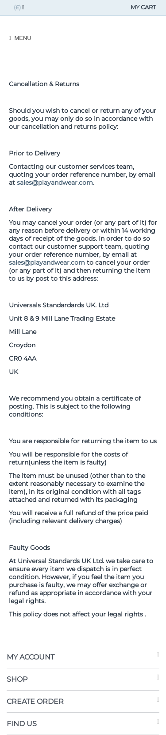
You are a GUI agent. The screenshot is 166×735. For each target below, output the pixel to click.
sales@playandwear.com (55, 183)
